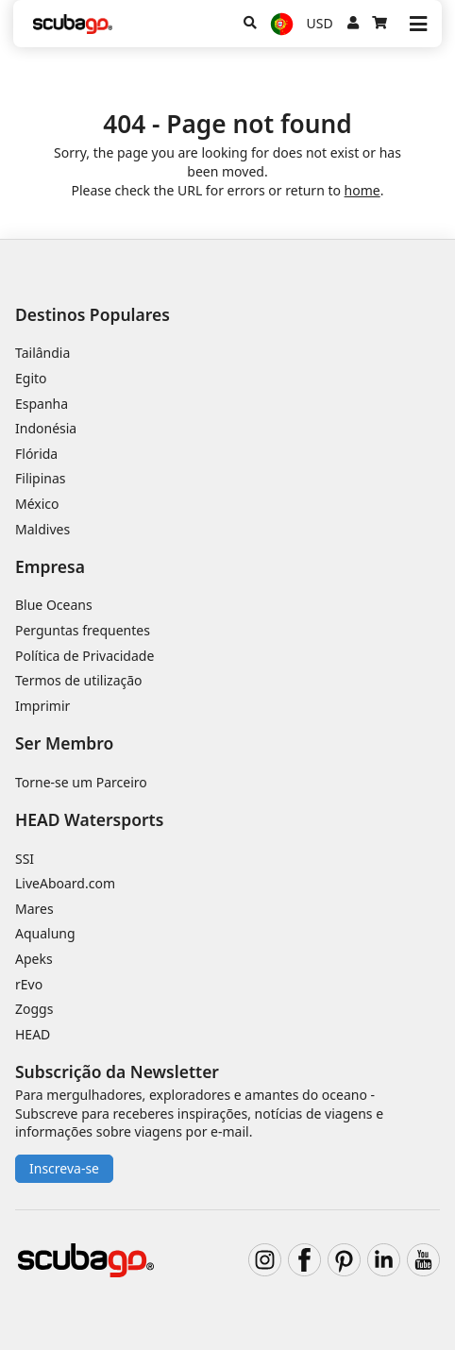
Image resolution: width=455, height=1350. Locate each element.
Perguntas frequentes (82, 630)
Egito (31, 378)
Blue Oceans (54, 605)
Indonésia (45, 428)
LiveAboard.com (65, 883)
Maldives (42, 529)
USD (320, 23)
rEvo (28, 984)
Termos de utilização (79, 680)
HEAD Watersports (89, 819)
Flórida (36, 454)
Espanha (41, 404)
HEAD (32, 1034)
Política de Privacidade (84, 656)
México (37, 504)
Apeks (34, 959)
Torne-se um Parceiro (81, 782)
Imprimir (42, 706)
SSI (24, 859)
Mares (34, 909)
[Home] (72, 24)
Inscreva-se (64, 1168)
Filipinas (40, 478)
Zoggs (34, 1009)
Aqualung (45, 933)
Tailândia (42, 353)
